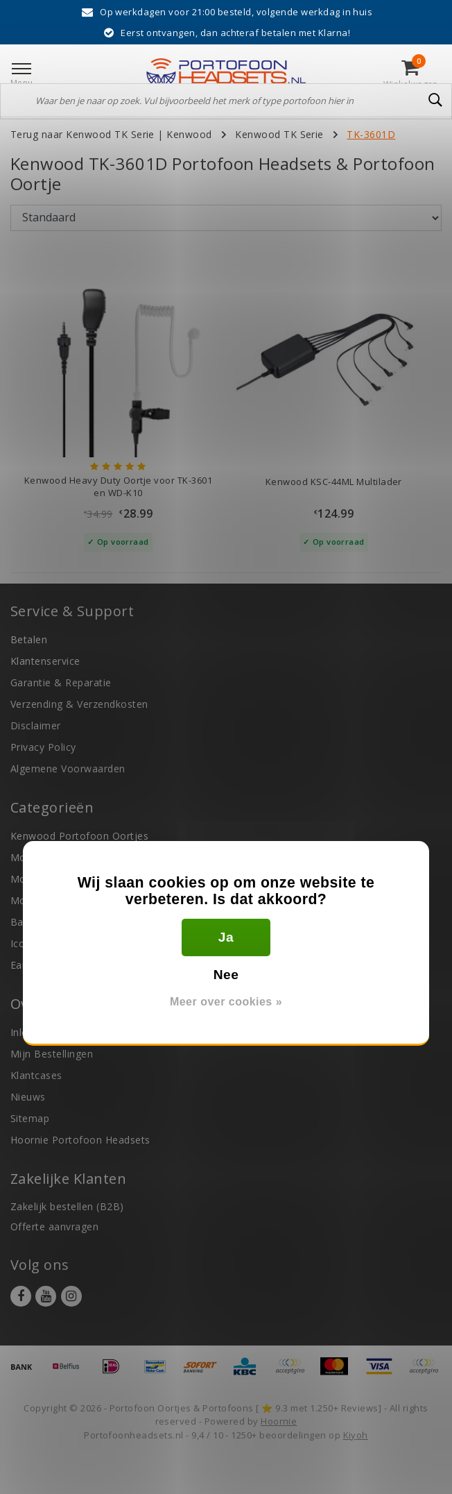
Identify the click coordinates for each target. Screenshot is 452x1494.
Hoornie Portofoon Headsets (80, 1139)
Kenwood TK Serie (279, 134)
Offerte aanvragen (54, 1226)
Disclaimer (35, 725)
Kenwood (188, 134)
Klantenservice (45, 661)
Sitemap (29, 1118)
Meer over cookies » (226, 1002)
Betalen (28, 639)
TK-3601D (371, 134)
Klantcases (36, 1075)
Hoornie (279, 1421)
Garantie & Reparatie (61, 682)
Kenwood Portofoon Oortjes (79, 835)
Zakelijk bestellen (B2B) (67, 1206)
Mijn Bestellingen (51, 1053)
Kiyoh (355, 1435)
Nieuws (28, 1096)
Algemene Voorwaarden (67, 768)
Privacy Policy (43, 747)
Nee (226, 974)
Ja (226, 937)
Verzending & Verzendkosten (79, 704)
